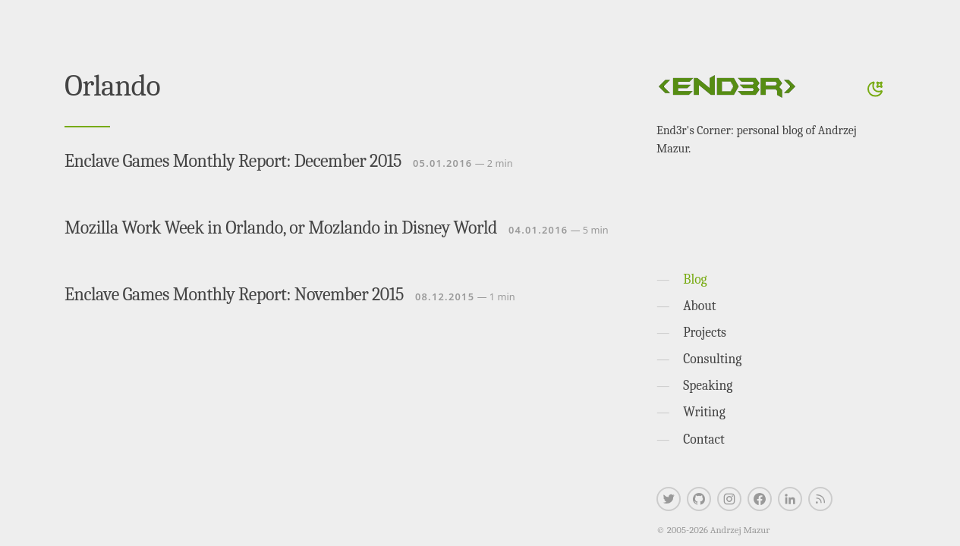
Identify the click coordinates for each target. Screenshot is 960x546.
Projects (704, 332)
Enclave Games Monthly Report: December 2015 (233, 160)
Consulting (712, 358)
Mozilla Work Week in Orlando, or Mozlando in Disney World (281, 227)
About (699, 305)
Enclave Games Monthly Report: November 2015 (234, 294)
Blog (695, 279)
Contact (704, 439)
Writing (704, 411)
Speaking (707, 385)
